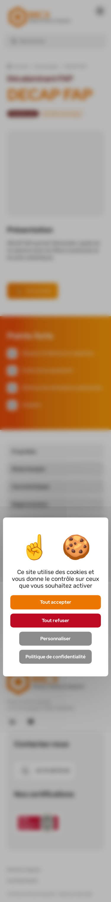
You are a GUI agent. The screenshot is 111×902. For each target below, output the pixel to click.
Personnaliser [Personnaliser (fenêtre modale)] (55, 638)
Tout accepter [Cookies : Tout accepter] (55, 602)
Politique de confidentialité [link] (55, 657)
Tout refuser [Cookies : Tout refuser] (55, 620)
